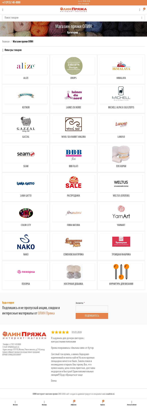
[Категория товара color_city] (25, 216)
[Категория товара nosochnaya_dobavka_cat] (73, 275)
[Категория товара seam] (25, 157)
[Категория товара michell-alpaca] (121, 99)
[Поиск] (73, 18)
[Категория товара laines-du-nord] (73, 99)
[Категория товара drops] (73, 69)
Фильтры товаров (13, 50)
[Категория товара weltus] (121, 187)
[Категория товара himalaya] (121, 69)
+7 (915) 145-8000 (11, 2)
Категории (72, 32)
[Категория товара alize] (25, 69)
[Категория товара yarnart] (121, 216)
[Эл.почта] (92, 308)
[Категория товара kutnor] (25, 99)
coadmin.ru (110, 394)
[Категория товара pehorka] (25, 275)
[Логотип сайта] (73, 9)
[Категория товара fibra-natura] (73, 216)
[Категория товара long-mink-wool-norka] (121, 157)
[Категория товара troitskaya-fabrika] (121, 246)
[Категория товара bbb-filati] (73, 157)
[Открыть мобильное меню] (3, 10)
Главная (6, 41)
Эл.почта (79, 303)
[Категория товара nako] (25, 246)
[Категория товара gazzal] (25, 128)
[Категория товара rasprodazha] (73, 187)
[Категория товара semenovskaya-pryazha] (73, 246)
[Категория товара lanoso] (121, 128)
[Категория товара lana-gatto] (25, 187)
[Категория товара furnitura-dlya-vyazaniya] (121, 275)
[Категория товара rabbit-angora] (73, 128)
